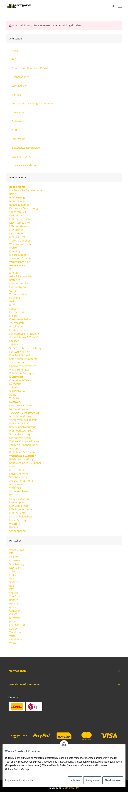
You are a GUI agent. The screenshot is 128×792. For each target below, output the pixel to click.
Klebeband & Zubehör (22, 452)
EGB (11, 585)
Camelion (14, 610)
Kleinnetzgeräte (18, 283)
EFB (11, 553)
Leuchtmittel (16, 233)
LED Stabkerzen (18, 505)
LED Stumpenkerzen (21, 509)
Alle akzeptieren (112, 780)
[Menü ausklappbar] (120, 6)
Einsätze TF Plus (18, 423)
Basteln (13, 495)
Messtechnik (16, 470)
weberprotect (17, 549)
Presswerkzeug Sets (21, 430)
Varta (12, 635)
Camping (14, 251)
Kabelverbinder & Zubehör (25, 462)
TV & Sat (14, 398)
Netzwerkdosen (18, 409)
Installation (16, 326)
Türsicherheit (17, 362)
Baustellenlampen (20, 204)
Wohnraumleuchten (21, 244)
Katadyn (14, 628)
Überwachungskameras (23, 366)
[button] (64, 671)
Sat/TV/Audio (16, 391)
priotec (13, 621)
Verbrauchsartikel (19, 262)
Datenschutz (28, 780)
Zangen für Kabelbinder (23, 444)
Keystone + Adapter (21, 405)
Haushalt (14, 297)
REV (11, 578)
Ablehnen (75, 780)
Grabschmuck (17, 211)
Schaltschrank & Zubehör (24, 337)
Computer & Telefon (21, 380)
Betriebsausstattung (21, 459)
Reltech (13, 600)
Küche (13, 305)
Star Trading (16, 564)
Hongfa (13, 603)
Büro (12, 269)
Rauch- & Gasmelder (21, 355)
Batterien (14, 280)
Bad (11, 301)
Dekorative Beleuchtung (23, 208)
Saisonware (16, 344)
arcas (12, 607)
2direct (13, 571)
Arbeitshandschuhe (21, 480)
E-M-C (12, 575)
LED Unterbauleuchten (22, 226)
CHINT (13, 614)
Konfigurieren (92, 780)
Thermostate (16, 323)
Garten (13, 290)
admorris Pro (71, 787)
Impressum (11, 780)
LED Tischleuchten (20, 222)
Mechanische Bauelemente (25, 190)
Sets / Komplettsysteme (23, 358)
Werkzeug (15, 487)
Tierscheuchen (18, 294)
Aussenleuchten (18, 201)
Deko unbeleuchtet (20, 516)
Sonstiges (15, 308)
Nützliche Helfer (19, 473)
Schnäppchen (17, 531)
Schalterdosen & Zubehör (24, 333)
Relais (12, 193)
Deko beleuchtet (19, 498)
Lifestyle (14, 341)
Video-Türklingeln (19, 369)
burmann (14, 618)
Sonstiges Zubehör (20, 258)
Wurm (12, 643)
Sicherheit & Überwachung (25, 348)
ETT (11, 589)
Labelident (15, 639)
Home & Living (17, 520)
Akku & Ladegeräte (20, 276)
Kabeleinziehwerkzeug (22, 426)
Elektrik (13, 315)
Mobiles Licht (17, 236)
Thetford (14, 596)
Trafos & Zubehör (19, 240)
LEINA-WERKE (17, 625)
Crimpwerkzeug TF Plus (23, 419)
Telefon (13, 387)
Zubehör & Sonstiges (21, 373)
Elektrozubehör (18, 254)
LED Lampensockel (20, 219)
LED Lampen (16, 215)
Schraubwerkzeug (20, 437)
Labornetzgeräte (19, 287)
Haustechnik (16, 312)
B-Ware (13, 527)
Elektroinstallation (20, 319)
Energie (13, 272)
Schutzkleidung (18, 477)
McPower (14, 560)
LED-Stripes (16, 229)
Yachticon (15, 632)
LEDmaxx (14, 567)
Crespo (13, 592)
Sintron (13, 582)
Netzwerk (14, 383)
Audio (12, 394)
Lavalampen (16, 502)
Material (14, 466)
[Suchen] (113, 5)
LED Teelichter (17, 513)
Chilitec (13, 557)
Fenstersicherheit (19, 351)
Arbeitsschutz (17, 484)
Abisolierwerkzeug (20, 416)
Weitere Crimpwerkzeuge (24, 441)
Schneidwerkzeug (19, 434)
